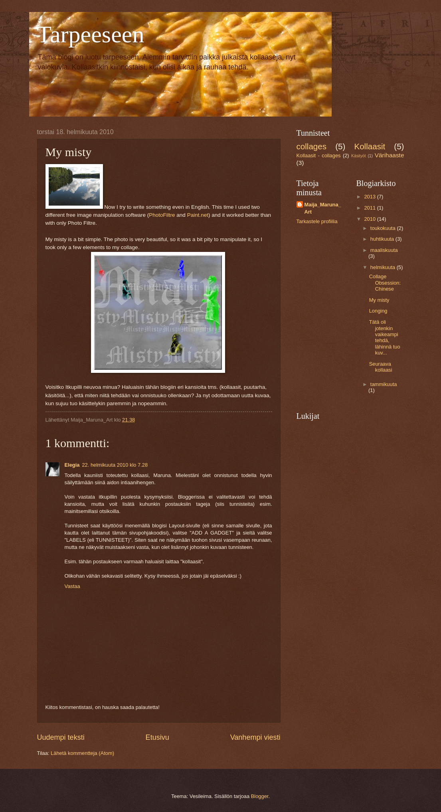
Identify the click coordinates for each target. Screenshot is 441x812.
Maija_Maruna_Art (323, 208)
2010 (370, 219)
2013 (370, 197)
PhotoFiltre (162, 215)
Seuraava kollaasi (380, 367)
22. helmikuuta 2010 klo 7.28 (115, 465)
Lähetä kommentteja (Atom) (82, 753)
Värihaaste (389, 155)
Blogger (260, 796)
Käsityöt (358, 156)
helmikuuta (383, 267)
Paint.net (197, 215)
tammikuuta (383, 384)
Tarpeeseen (90, 34)
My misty (379, 300)
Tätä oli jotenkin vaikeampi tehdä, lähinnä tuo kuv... (384, 337)
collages (312, 146)
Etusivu (157, 737)
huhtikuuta (383, 239)
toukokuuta (383, 228)
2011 (370, 208)
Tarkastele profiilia (317, 221)
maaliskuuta (384, 250)
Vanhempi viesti (255, 737)
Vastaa (72, 586)
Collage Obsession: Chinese (385, 282)
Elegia (72, 465)
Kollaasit (369, 146)
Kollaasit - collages (319, 155)
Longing (378, 311)
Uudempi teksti (61, 737)
